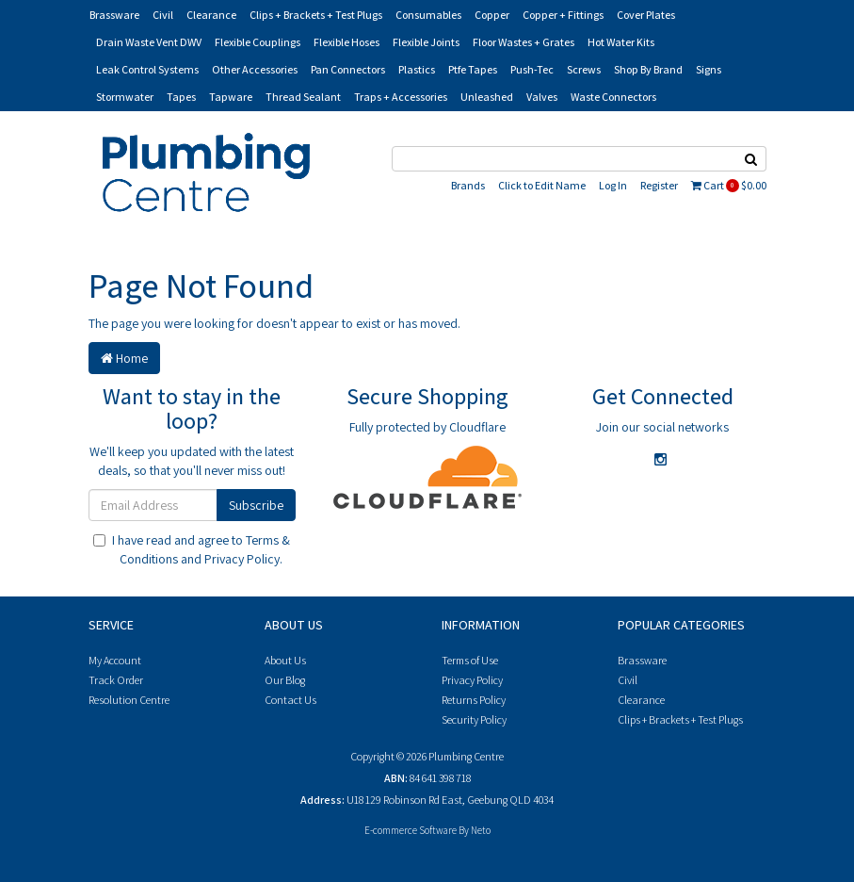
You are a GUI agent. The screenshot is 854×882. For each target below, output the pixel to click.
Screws (584, 69)
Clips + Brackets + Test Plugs (316, 15)
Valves (541, 97)
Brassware (114, 15)
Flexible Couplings (257, 42)
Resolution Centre (129, 700)
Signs (708, 69)
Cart (728, 185)
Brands (468, 185)
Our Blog (285, 680)
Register (659, 185)
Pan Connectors (348, 69)
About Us (285, 660)
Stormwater (124, 97)
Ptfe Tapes (472, 69)
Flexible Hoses (346, 42)
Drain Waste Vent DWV (148, 42)
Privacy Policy (242, 558)
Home (124, 358)
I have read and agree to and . (191, 549)
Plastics (416, 69)
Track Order (116, 680)
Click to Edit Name (542, 185)
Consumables (428, 15)
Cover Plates (646, 15)
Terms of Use (470, 660)
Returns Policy (474, 700)
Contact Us (290, 700)
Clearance (211, 15)
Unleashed (486, 97)
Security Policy (474, 719)
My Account (115, 660)
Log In (613, 185)
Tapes (181, 97)
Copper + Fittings (563, 15)
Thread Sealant (303, 97)
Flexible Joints (426, 42)
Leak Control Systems (147, 69)
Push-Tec (532, 69)
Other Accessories (255, 69)
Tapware (230, 97)
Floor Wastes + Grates (523, 42)
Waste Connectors (613, 97)
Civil (163, 15)
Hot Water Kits (621, 42)
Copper (492, 15)
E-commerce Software (410, 830)
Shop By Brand (648, 69)
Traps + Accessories (400, 97)
